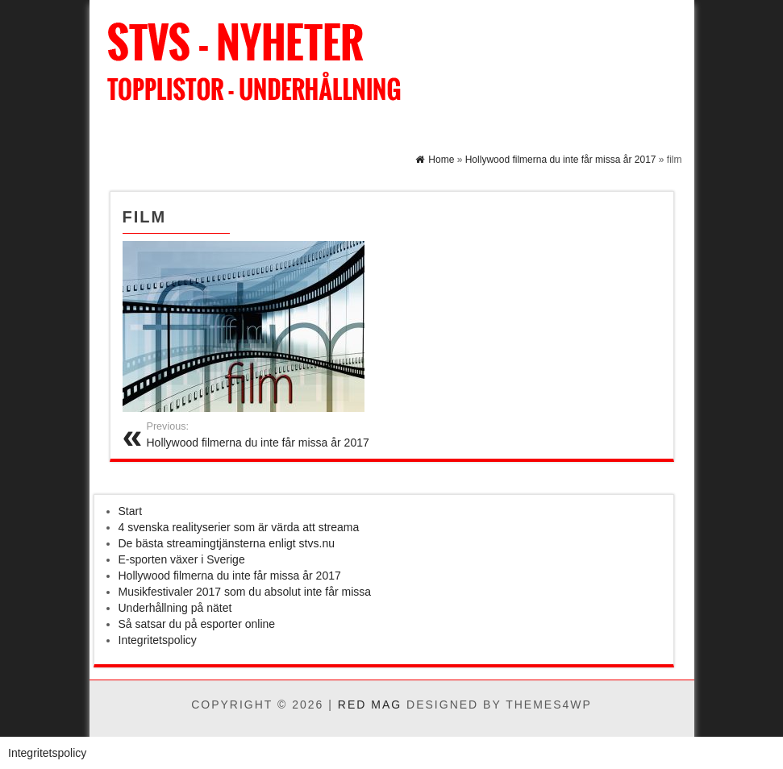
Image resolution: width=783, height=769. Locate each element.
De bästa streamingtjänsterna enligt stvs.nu (227, 543)
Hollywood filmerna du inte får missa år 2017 (230, 575)
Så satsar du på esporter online (197, 623)
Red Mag (370, 704)
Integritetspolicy (158, 640)
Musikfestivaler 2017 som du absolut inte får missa (245, 591)
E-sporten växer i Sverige (182, 559)
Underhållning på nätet (175, 607)
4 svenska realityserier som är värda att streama (239, 527)
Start (131, 511)
